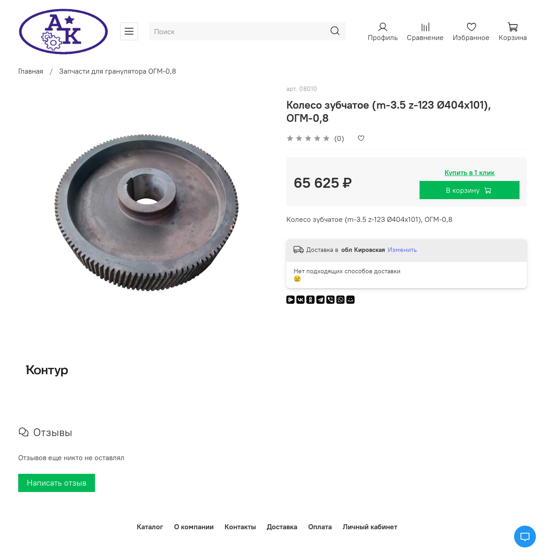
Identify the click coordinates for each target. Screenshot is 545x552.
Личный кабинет (370, 526)
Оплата (320, 526)
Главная (30, 70)
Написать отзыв (56, 482)
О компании (194, 526)
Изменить (402, 250)
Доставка (282, 526)
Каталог (150, 526)
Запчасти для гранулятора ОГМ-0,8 (117, 70)
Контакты (240, 526)
